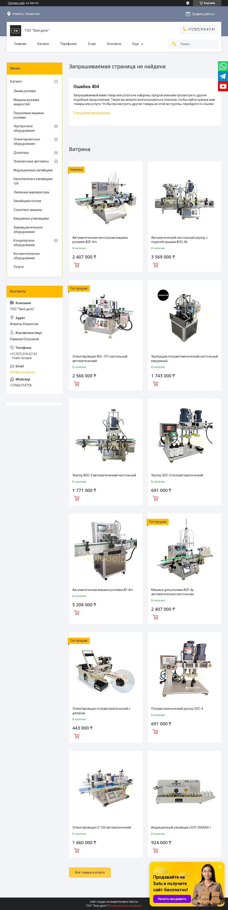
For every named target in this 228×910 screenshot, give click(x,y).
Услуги (19, 267)
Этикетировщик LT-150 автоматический (101, 827)
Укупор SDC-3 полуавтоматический (177, 475)
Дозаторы (21, 152)
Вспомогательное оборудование (27, 256)
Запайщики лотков (27, 201)
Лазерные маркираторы (31, 192)
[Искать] (174, 44)
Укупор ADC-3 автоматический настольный (104, 475)
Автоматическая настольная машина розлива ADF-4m (100, 240)
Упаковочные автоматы (31, 161)
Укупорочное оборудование (24, 128)
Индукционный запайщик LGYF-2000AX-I (181, 827)
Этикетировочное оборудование (27, 142)
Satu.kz (133, 901)
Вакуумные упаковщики (31, 218)
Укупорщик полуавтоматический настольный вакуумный (184, 359)
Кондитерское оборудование (24, 243)
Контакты (114, 44)
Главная (20, 44)
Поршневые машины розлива (29, 115)
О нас (92, 44)
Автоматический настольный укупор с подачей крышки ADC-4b (179, 240)
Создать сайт (16, 3)
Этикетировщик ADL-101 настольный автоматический (99, 359)
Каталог (43, 44)
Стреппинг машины (28, 210)
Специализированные (91, 113)
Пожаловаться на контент (125, 905)
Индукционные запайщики (33, 170)
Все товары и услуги (90, 872)
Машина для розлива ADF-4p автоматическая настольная (172, 592)
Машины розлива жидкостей (26, 102)
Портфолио (69, 44)
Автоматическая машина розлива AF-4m (102, 590)
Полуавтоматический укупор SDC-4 (177, 708)
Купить (76, 264)
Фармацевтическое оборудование (28, 230)
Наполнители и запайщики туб (33, 181)
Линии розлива (25, 91)
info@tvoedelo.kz (22, 372)
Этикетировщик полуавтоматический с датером (101, 711)
